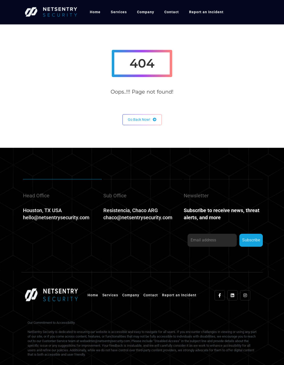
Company (145, 12)
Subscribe (251, 240)
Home (95, 12)
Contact (171, 12)
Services (119, 12)
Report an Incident (206, 12)
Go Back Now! (142, 119)
